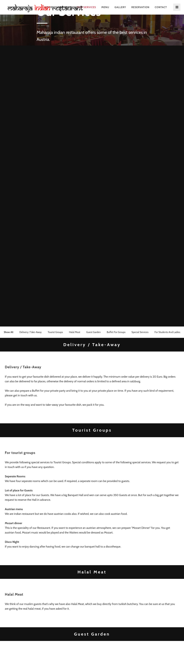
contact (161, 7)
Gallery (120, 7)
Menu (105, 7)
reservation (140, 7)
